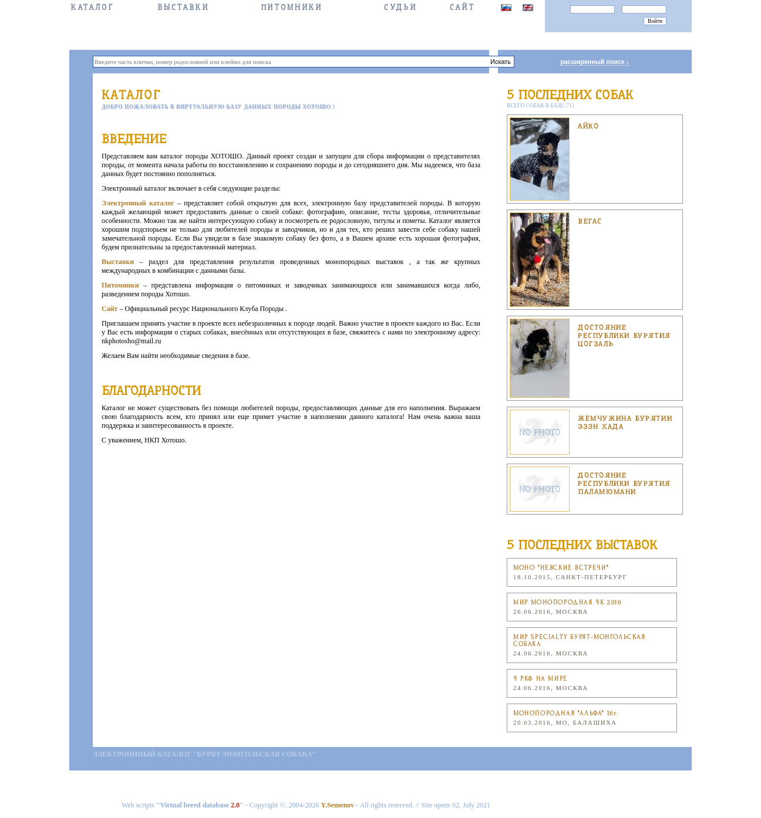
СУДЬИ (400, 7)
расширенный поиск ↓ (595, 61)
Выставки (182, 7)
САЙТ (462, 7)
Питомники (291, 7)
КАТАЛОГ (92, 7)
